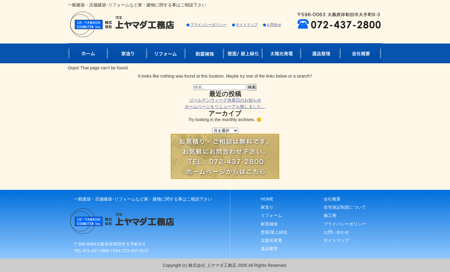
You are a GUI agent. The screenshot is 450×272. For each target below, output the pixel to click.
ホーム (88, 53)
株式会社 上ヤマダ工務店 (213, 265)
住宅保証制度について (345, 207)
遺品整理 (320, 53)
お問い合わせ (336, 232)
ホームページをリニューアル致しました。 (225, 106)
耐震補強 (204, 53)
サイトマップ (247, 25)
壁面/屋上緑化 (243, 53)
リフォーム (166, 53)
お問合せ (274, 25)
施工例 (330, 215)
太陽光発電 (281, 53)
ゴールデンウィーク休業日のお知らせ (225, 100)
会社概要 (361, 53)
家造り (127, 53)
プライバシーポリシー (208, 25)
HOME (267, 199)
